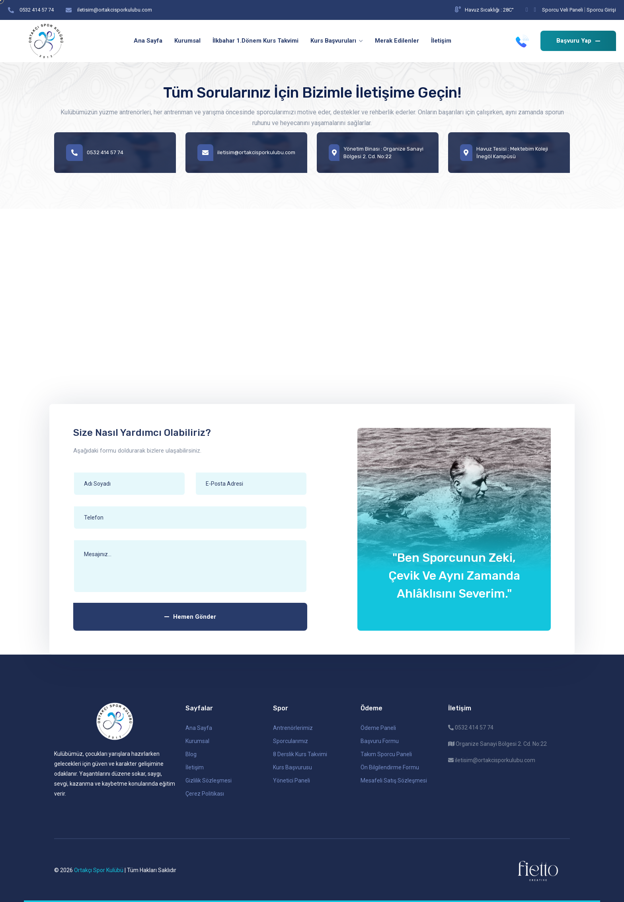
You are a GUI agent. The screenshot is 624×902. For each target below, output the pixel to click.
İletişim (194, 767)
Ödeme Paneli (378, 728)
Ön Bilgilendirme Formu (390, 767)
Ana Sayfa (198, 728)
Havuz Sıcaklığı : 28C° (484, 10)
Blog (191, 754)
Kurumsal (197, 741)
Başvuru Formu (380, 741)
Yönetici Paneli (291, 780)
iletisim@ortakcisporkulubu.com (114, 10)
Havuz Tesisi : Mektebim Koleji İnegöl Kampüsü (504, 152)
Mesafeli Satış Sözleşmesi (394, 780)
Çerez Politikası (204, 793)
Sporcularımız (290, 741)
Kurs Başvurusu (292, 767)
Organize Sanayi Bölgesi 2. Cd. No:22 (497, 744)
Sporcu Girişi (601, 10)
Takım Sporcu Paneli (386, 754)
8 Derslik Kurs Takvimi (300, 754)
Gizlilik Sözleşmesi (208, 780)
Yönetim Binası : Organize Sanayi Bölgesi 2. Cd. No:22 (376, 152)
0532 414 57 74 (37, 10)
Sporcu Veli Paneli (562, 10)
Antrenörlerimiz (293, 728)
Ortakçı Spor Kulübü (98, 870)
